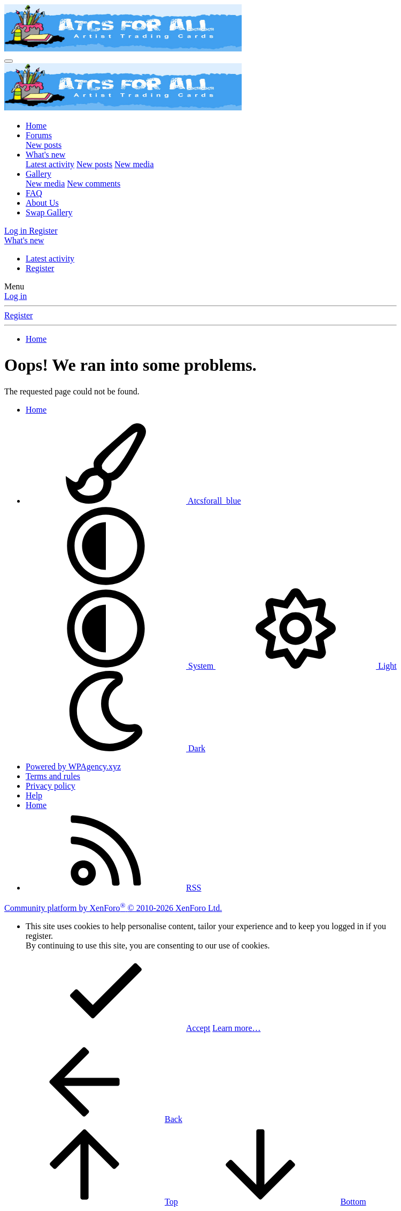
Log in (15, 296)
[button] (106, 583)
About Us (42, 202)
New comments (93, 183)
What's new (45, 154)
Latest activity (50, 164)
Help (34, 795)
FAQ (34, 193)
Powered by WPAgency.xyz (73, 766)
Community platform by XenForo (113, 908)
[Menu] (8, 61)
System (120, 665)
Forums (39, 135)
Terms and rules (53, 776)
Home (36, 125)
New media (133, 164)
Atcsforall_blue (133, 500)
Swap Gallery (49, 212)
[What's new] (24, 240)
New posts (43, 144)
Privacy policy (50, 785)
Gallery (38, 173)
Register (40, 268)
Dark (115, 748)
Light (306, 665)
